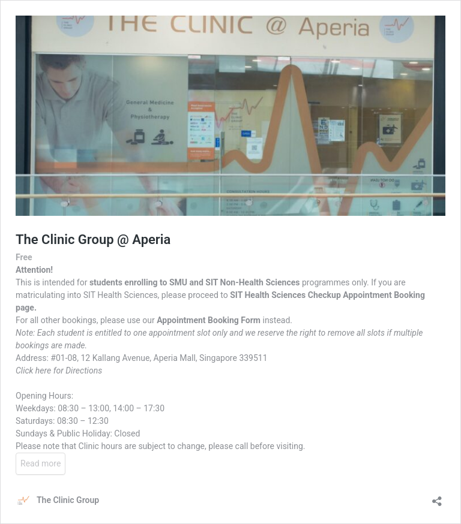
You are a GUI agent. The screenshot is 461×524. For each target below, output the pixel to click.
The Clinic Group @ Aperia (93, 239)
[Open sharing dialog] (437, 497)
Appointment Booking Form (209, 320)
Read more (40, 463)
